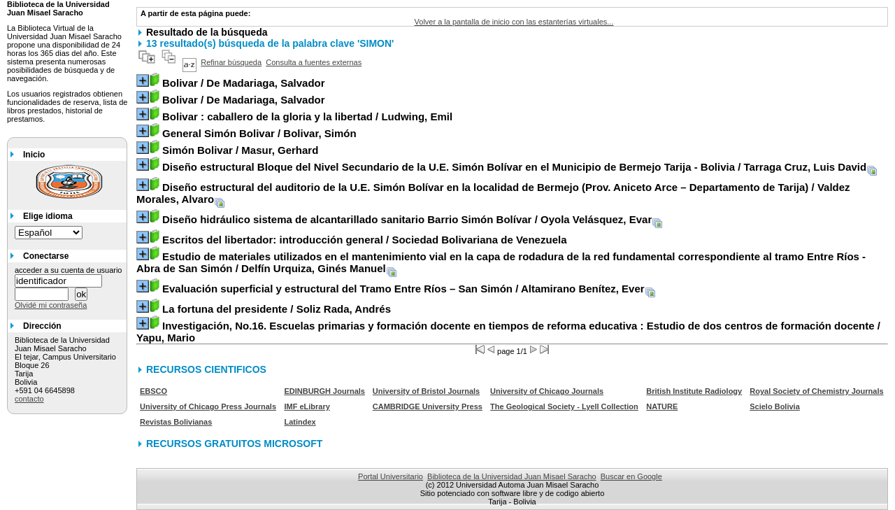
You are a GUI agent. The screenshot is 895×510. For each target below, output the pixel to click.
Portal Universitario (390, 476)
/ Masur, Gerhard (240, 150)
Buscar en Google (631, 476)
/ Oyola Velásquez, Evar (407, 219)
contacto (29, 399)
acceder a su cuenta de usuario (68, 270)
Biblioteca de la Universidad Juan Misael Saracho (511, 476)
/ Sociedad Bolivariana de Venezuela (364, 240)
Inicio (34, 155)
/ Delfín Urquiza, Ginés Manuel (501, 262)
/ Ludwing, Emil (307, 116)
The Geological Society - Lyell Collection (564, 406)
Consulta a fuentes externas (313, 62)
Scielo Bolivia (775, 406)
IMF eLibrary (306, 406)
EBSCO (153, 391)
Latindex (299, 422)
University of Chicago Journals (546, 391)
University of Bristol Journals (426, 391)
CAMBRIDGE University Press (427, 406)
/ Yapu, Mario (508, 331)
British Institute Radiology (694, 391)
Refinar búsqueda (231, 62)
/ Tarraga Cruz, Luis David (514, 167)
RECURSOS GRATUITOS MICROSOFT (234, 443)
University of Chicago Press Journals (208, 406)
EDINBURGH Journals (324, 391)
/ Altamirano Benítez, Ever (403, 289)
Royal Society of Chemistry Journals (816, 391)
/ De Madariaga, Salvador (243, 83)
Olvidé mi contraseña (51, 305)
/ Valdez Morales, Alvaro (493, 193)
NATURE (662, 406)
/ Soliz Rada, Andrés (276, 309)
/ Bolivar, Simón (259, 133)
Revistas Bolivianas (176, 422)
